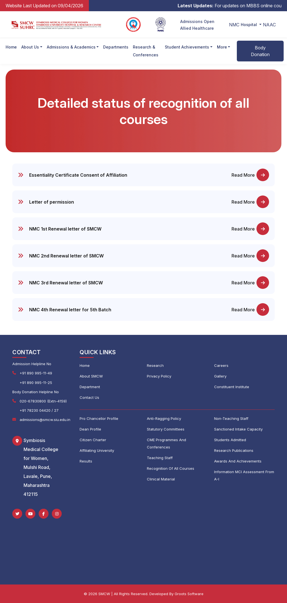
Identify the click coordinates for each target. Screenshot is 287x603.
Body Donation (260, 51)
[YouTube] (30, 514)
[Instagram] (57, 514)
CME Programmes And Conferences (166, 443)
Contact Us (89, 397)
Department (90, 387)
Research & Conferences (145, 51)
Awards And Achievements (237, 461)
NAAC (269, 24)
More (222, 47)
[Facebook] (43, 514)
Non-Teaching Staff (231, 418)
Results (86, 461)
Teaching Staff (160, 457)
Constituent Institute (231, 387)
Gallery (220, 376)
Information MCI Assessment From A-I (244, 475)
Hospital (249, 24)
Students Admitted (230, 440)
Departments (115, 47)
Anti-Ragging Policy (164, 418)
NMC (234, 24)
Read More (250, 175)
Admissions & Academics (71, 47)
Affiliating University (97, 450)
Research (155, 365)
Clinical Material (161, 479)
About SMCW (91, 376)
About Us (30, 47)
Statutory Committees (165, 429)
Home (11, 47)
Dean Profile (90, 429)
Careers (221, 365)
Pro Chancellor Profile (99, 418)
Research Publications (233, 450)
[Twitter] (17, 514)
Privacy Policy (159, 376)
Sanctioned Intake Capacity (238, 429)
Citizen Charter (93, 440)
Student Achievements (187, 47)
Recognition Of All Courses (170, 468)
